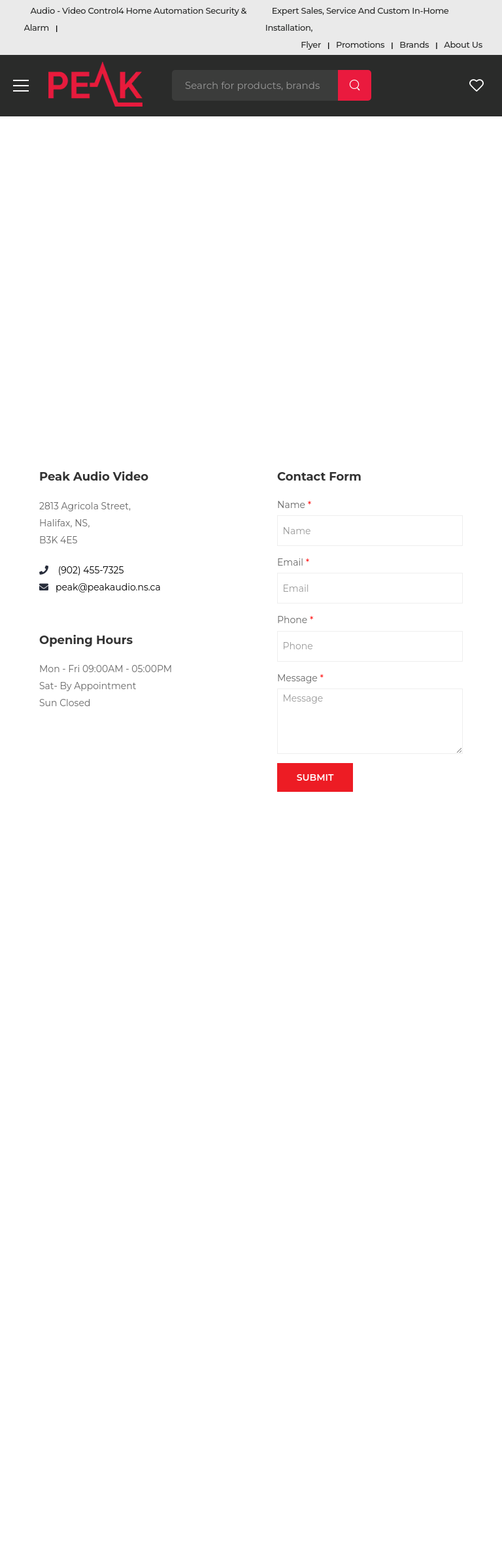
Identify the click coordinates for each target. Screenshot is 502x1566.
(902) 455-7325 (90, 570)
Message (300, 678)
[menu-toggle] (21, 86)
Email (293, 562)
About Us (463, 44)
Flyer (311, 44)
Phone (295, 620)
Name (294, 505)
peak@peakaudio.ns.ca (108, 587)
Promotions (360, 44)
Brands (414, 44)
